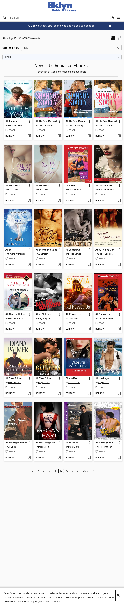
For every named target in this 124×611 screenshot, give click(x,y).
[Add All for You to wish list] (29, 136)
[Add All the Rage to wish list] (119, 393)
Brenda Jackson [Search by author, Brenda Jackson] (105, 254)
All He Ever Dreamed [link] (77, 121)
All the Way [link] (72, 442)
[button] (113, 39)
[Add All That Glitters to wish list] (29, 393)
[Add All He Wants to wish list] (59, 200)
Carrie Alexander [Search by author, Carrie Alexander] (105, 318)
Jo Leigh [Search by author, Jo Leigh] (12, 447)
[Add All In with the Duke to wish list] (59, 265)
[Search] (4, 17)
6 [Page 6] (67, 471)
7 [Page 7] (72, 471)
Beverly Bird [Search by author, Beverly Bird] (73, 447)
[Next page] (94, 471)
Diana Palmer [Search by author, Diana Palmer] (14, 382)
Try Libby (31, 26)
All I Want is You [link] (104, 185)
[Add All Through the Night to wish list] (119, 458)
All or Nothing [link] (43, 314)
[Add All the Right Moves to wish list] (29, 458)
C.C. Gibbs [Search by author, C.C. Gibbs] (13, 189)
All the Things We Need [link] (47, 442)
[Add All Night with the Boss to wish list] (29, 329)
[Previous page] (33, 471)
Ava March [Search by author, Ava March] (43, 254)
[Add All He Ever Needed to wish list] (119, 136)
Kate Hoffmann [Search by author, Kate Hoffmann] (105, 447)
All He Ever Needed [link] (106, 121)
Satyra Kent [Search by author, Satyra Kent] (103, 382)
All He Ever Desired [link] (46, 121)
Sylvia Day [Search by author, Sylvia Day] (73, 318)
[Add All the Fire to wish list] (89, 393)
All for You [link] (11, 121)
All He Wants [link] (43, 185)
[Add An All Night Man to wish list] (119, 265)
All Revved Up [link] (73, 314)
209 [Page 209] (85, 471)
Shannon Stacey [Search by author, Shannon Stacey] (45, 125)
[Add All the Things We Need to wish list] (59, 458)
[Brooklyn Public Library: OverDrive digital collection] (62, 7)
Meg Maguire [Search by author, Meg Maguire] (44, 318)
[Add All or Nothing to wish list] (59, 329)
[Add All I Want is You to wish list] (119, 200)
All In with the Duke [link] (46, 249)
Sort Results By (10, 47)
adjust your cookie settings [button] (45, 601)
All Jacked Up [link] (73, 249)
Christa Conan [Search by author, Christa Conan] (74, 189)
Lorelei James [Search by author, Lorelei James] (74, 254)
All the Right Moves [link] (16, 442)
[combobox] (55, 18)
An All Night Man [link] (104, 249)
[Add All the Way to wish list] (89, 458)
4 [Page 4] (55, 471)
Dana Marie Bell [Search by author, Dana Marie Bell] (15, 125)
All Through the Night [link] (106, 442)
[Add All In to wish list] (29, 265)
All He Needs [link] (12, 185)
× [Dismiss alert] (110, 26)
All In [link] (8, 249)
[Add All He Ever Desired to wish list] (59, 136)
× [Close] (118, 595)
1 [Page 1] (38, 471)
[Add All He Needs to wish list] (29, 200)
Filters (8, 57)
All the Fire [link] (71, 378)
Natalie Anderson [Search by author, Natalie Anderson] (16, 318)
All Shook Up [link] (102, 314)
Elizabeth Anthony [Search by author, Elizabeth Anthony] (106, 189)
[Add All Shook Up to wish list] (119, 329)
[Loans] (112, 18)
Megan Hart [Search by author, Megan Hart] (43, 447)
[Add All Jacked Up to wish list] (89, 265)
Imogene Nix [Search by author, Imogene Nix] (44, 382)
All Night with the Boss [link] (16, 314)
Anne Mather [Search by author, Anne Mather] (74, 382)
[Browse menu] (119, 17)
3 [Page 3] (50, 471)
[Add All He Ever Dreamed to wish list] (89, 136)
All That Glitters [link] (14, 378)
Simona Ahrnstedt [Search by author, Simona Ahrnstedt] (16, 254)
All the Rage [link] (102, 378)
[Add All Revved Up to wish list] (89, 329)
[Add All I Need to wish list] (89, 200)
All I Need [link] (71, 185)
